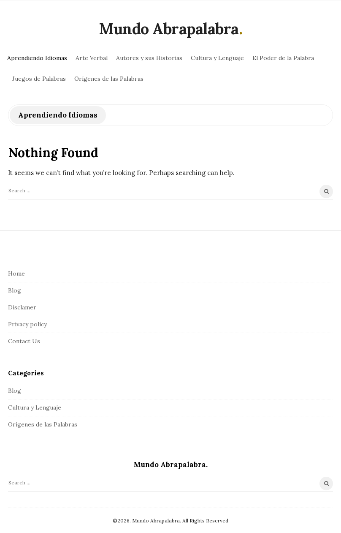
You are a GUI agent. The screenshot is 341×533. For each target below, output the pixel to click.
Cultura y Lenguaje (217, 58)
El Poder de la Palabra (283, 58)
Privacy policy (27, 324)
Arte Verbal (92, 58)
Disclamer (22, 307)
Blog (14, 290)
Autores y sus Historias (149, 58)
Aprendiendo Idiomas (37, 58)
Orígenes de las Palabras (108, 78)
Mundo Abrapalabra (169, 28)
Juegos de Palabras (39, 78)
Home (16, 273)
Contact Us (24, 341)
